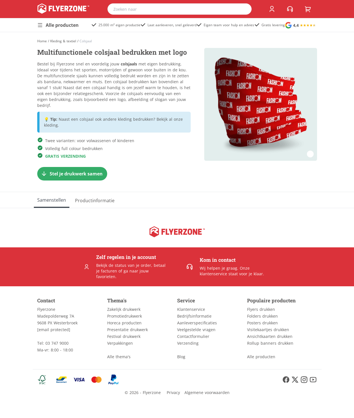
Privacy (173, 392)
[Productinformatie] (95, 200)
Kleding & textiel (63, 41)
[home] (63, 9)
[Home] (42, 41)
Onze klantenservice (225, 270)
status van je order (133, 265)
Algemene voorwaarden (207, 392)
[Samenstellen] (51, 200)
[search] (243, 9)
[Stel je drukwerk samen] (72, 174)
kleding (51, 125)
